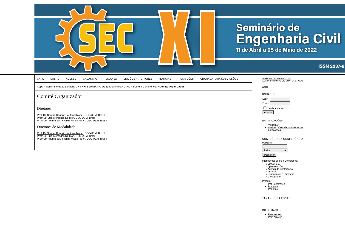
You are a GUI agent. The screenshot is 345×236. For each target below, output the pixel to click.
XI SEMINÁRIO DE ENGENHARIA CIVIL (107, 86)
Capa (40, 79)
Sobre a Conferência (145, 86)
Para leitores (275, 214)
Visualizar (273, 125)
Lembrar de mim (276, 108)
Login (265, 99)
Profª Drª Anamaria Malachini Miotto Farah (61, 120)
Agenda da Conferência (280, 169)
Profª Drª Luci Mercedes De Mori (55, 117)
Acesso (71, 79)
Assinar (272, 127)
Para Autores (275, 217)
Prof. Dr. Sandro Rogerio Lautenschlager (60, 115)
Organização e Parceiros (281, 174)
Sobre (54, 79)
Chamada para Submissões (219, 79)
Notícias (165, 79)
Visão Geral (274, 164)
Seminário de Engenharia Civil (63, 86)
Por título (273, 189)
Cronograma (274, 176)
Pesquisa (110, 79)
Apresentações (275, 166)
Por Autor (273, 186)
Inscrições (186, 79)
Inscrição (272, 171)
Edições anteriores (138, 79)
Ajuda (265, 87)
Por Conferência (277, 184)
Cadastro (90, 79)
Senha (266, 103)
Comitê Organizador (171, 86)
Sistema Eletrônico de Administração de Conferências (283, 79)
